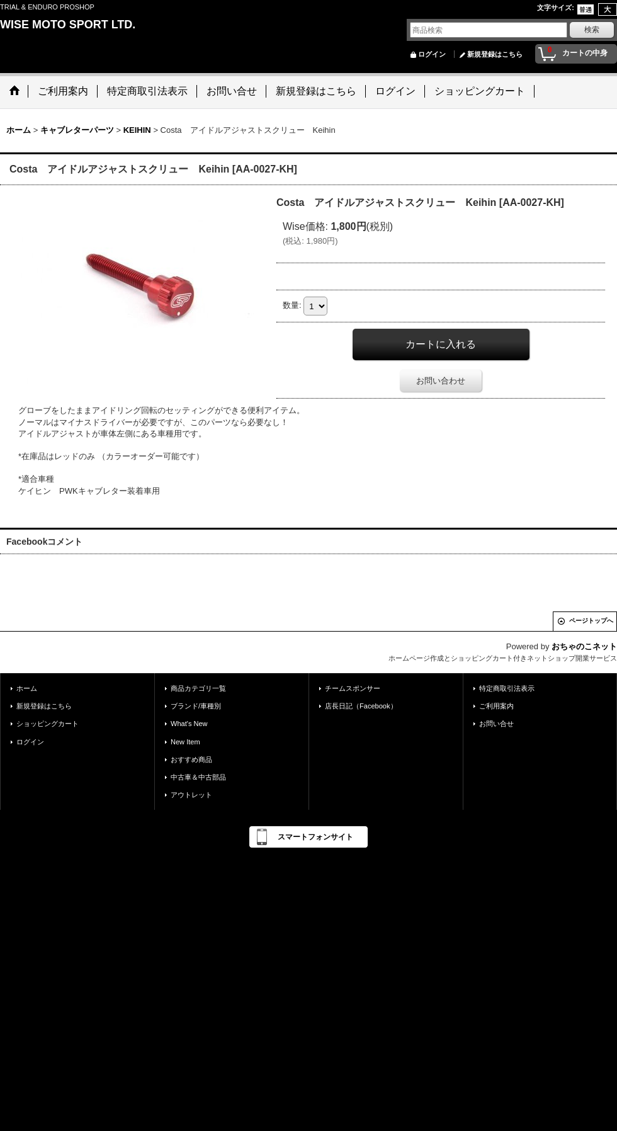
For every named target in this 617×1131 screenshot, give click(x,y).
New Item (185, 742)
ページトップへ (591, 620)
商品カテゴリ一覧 (198, 688)
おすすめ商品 (191, 759)
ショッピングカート (47, 723)
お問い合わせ (440, 380)
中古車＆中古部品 (198, 777)
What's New (189, 723)
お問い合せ (496, 723)
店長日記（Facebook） (361, 706)
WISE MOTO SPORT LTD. (67, 24)
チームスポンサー (352, 688)
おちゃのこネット (584, 646)
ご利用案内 (496, 706)
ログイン (432, 54)
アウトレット (191, 795)
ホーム (26, 688)
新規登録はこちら (495, 54)
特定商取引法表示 (507, 688)
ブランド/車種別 (196, 706)
